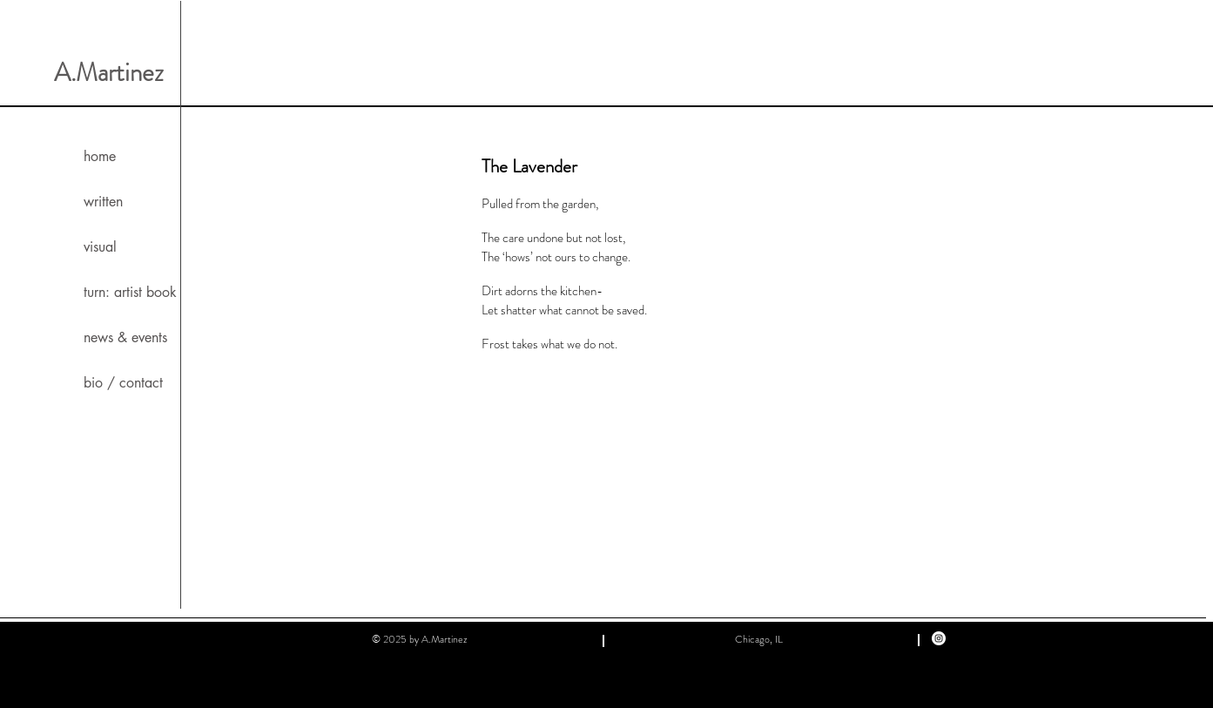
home (100, 156)
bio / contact (123, 383)
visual (100, 247)
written (103, 201)
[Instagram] (939, 638)
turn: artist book (130, 292)
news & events (125, 337)
